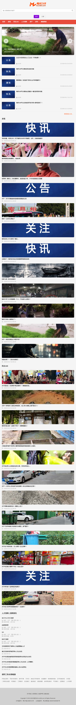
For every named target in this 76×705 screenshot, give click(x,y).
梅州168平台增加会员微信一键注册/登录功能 (29, 91)
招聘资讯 (13, 613)
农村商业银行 (48, 681)
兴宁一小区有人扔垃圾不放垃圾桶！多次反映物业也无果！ (19, 486)
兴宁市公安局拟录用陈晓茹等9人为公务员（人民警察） (18, 662)
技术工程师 (5, 639)
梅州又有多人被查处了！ (9, 319)
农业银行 (26, 681)
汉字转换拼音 (61, 678)
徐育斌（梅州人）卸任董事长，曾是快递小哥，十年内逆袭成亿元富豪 (22, 178)
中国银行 (13, 681)
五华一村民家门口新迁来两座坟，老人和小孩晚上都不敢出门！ (20, 405)
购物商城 (43, 21)
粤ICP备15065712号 (28, 701)
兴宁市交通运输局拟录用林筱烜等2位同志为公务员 (16, 656)
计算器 (68, 678)
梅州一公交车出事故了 (8, 219)
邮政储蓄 (40, 681)
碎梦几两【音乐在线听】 (9, 279)
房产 (31, 21)
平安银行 (55, 681)
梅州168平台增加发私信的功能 (25, 69)
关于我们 (29, 693)
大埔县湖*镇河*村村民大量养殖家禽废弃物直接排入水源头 (18, 446)
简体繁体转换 (52, 678)
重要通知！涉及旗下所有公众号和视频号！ (28, 80)
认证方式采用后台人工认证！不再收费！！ (28, 57)
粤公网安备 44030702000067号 (51, 701)
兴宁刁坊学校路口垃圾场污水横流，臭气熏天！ (15, 526)
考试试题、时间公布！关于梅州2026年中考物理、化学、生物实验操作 (22, 138)
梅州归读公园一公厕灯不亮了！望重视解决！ (15, 426)
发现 (9, 21)
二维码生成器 (6, 681)
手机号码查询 (13, 678)
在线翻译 (43, 678)
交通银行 (62, 681)
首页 (3, 21)
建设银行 (33, 681)
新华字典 (21, 678)
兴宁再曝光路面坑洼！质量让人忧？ (12, 506)
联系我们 (35, 693)
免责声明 (40, 693)
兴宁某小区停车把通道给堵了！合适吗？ (13, 606)
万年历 (27, 678)
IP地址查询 (5, 678)
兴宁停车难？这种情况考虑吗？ (11, 586)
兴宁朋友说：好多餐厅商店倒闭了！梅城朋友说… (16, 385)
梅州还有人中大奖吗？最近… (10, 239)
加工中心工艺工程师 (8, 618)
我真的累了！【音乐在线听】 (10, 359)
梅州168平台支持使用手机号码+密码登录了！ (29, 102)
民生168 (16, 21)
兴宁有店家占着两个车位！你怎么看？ (13, 566)
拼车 (36, 21)
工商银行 (20, 681)
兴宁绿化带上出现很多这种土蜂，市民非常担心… (16, 466)
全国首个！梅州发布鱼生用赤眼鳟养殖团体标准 (15, 259)
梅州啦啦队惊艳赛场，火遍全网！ (11, 158)
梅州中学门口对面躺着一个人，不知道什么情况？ (16, 299)
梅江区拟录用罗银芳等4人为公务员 (12, 651)
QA (3, 632)
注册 (43, 16)
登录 (36, 16)
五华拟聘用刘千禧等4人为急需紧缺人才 (13, 646)
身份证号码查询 (35, 678)
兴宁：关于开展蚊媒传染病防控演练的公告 (14, 198)
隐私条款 (46, 693)
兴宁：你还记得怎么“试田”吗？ (11, 339)
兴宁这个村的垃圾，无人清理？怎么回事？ (14, 546)
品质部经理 (5, 625)
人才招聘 (24, 21)
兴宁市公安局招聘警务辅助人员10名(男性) (14, 667)
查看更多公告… (68, 114)
